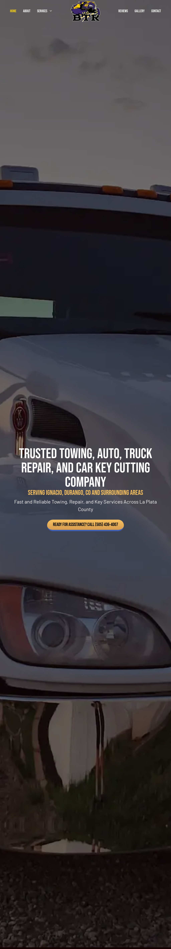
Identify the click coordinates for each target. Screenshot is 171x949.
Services (46, 11)
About (26, 11)
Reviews (123, 11)
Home (13, 11)
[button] (85, 525)
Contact (156, 11)
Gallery (140, 11)
